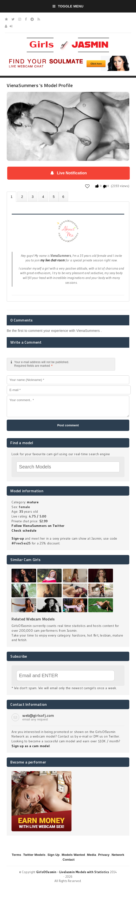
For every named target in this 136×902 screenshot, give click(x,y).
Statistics (43, 197)
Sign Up (53, 855)
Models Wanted (73, 855)
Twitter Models (34, 855)
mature (32, 502)
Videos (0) (32, 197)
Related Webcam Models (33, 619)
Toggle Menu (68, 6)
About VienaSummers (11, 197)
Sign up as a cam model (31, 746)
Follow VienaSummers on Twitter (38, 526)
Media (91, 855)
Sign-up (18, 538)
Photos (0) (22, 197)
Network (118, 855)
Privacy (104, 855)
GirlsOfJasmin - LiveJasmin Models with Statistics (72, 872)
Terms (16, 855)
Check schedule (24, 530)
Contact (69, 859)
